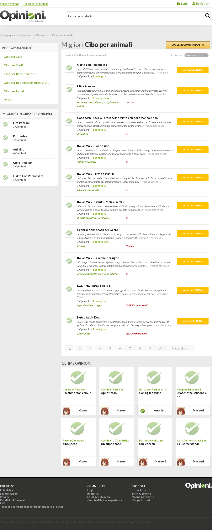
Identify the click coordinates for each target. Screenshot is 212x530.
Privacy (4, 496)
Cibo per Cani (13, 56)
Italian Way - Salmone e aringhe (98, 258)
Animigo (18, 149)
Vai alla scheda (193, 69)
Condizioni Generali (12, 500)
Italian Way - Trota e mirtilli (95, 174)
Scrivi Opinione (141, 493)
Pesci (7, 100)
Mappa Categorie (143, 496)
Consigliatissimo (150, 393)
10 (160, 348)
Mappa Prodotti (142, 500)
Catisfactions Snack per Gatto (97, 230)
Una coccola (147, 444)
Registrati (202, 3)
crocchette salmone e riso (192, 394)
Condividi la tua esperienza (104, 500)
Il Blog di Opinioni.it (35, 3)
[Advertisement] (29, 213)
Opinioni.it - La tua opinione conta (30, 16)
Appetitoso (109, 393)
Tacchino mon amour (77, 393)
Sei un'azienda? (9, 3)
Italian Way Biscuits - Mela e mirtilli (100, 202)
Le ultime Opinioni (99, 496)
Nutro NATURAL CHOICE (94, 286)
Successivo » (180, 348)
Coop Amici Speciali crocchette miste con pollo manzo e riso (117, 118)
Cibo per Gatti (13, 65)
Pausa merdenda (188, 444)
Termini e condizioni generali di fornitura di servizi (32, 506)
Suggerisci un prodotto (188, 44)
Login (184, 3)
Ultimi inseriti (140, 490)
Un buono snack (111, 444)
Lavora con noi (9, 493)
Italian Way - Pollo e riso (93, 146)
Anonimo (160, 410)
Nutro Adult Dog (88, 317)
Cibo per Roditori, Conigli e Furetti (26, 82)
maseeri (83, 410)
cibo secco (70, 444)
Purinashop (20, 136)
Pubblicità (6, 490)
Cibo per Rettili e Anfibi (19, 74)
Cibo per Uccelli (14, 91)
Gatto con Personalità (92, 64)
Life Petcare (21, 122)
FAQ (3, 503)
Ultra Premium (86, 86)
